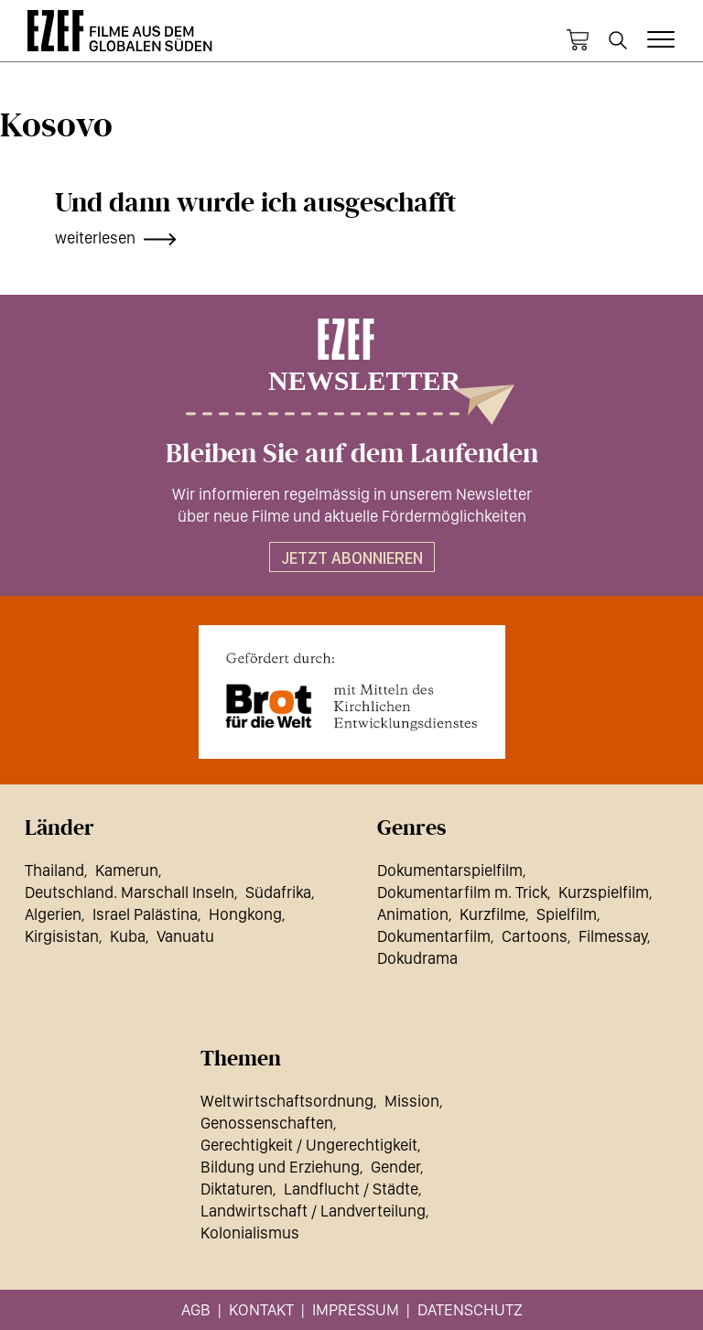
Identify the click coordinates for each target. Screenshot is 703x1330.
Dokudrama (417, 958)
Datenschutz (470, 1309)
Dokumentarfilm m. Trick (462, 892)
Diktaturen (236, 1188)
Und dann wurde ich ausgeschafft (256, 203)
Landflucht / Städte (351, 1188)
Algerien (53, 914)
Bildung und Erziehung (280, 1166)
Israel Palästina (145, 914)
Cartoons (535, 936)
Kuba (128, 936)
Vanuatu (185, 936)
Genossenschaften (266, 1122)
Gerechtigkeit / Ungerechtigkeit (308, 1144)
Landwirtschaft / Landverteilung (313, 1210)
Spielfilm (566, 914)
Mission (411, 1100)
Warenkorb (578, 40)
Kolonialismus (249, 1232)
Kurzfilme (492, 914)
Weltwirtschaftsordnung (286, 1100)
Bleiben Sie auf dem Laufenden (352, 454)
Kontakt (261, 1309)
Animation (413, 914)
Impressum (355, 1309)
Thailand (54, 870)
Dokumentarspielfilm (450, 870)
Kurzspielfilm (603, 892)
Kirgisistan (62, 936)
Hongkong (245, 914)
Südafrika (278, 892)
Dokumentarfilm (434, 936)
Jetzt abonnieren (352, 558)
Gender (395, 1166)
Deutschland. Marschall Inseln (129, 892)
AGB (196, 1309)
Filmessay (613, 936)
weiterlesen (95, 237)
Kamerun (126, 870)
